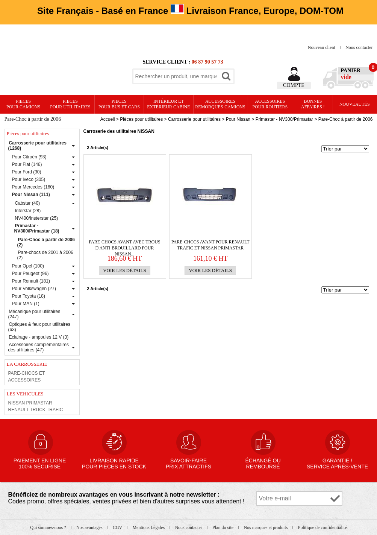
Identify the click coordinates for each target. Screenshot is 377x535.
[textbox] (175, 76)
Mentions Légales (149, 527)
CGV (118, 527)
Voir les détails (124, 270)
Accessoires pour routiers (270, 104)
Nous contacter (358, 47)
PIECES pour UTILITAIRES (70, 104)
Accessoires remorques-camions (220, 104)
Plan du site (223, 527)
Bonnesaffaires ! (313, 104)
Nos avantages (90, 527)
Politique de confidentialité (322, 527)
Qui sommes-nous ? (48, 527)
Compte (293, 85)
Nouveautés (354, 104)
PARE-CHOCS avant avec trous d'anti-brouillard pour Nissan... (124, 245)
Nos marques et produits (266, 527)
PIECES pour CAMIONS (23, 104)
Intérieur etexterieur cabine (168, 104)
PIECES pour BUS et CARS (119, 104)
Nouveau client (322, 47)
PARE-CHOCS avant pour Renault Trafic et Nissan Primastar (210, 245)
